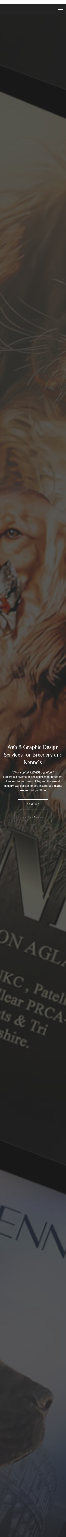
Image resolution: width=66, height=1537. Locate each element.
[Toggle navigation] (60, 9)
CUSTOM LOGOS (33, 817)
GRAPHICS (33, 804)
